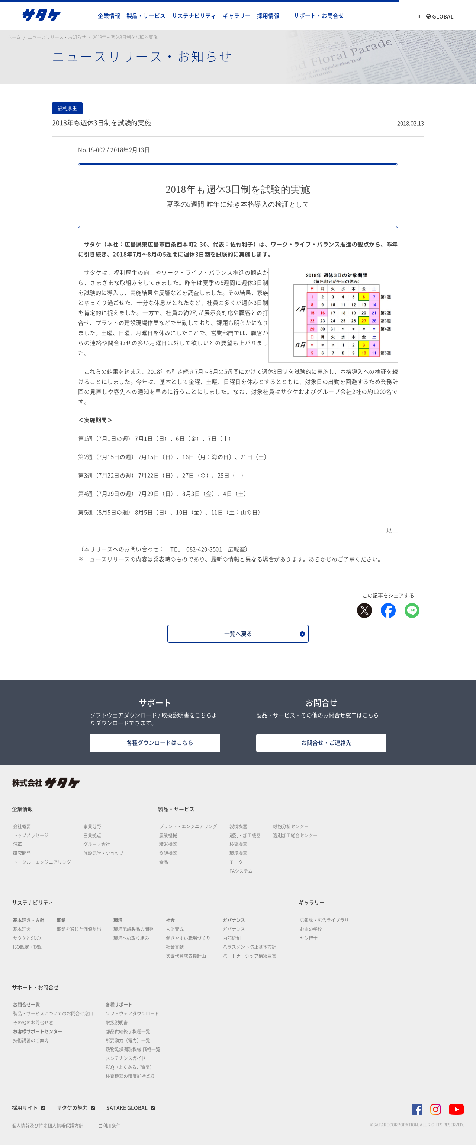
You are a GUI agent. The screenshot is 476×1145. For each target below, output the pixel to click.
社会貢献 (175, 947)
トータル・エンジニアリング (42, 862)
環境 (117, 920)
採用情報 (268, 16)
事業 (61, 920)
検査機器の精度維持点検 (130, 1076)
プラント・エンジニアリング (188, 826)
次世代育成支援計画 (186, 956)
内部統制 (232, 938)
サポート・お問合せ (319, 16)
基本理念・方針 (28, 920)
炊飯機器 (168, 853)
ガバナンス (234, 920)
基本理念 (22, 929)
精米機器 (168, 844)
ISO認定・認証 (27, 947)
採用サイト (25, 1107)
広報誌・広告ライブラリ (324, 920)
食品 (163, 862)
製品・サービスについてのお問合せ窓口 (53, 1013)
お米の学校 (311, 929)
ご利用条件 (109, 1125)
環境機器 (238, 853)
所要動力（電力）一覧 (128, 1040)
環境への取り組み (131, 938)
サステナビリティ (194, 16)
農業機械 (168, 835)
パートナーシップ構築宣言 (249, 956)
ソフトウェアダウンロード (132, 1013)
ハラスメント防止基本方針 (249, 947)
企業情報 (109, 16)
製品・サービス (145, 16)
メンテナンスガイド (126, 1058)
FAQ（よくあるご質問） (130, 1067)
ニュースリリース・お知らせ (57, 37)
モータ (236, 862)
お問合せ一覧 (26, 1004)
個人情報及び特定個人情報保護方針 (47, 1125)
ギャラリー (237, 16)
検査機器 (238, 844)
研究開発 (22, 853)
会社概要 (22, 826)
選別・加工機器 (245, 835)
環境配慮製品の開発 (133, 929)
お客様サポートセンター (37, 1031)
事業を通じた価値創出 (79, 929)
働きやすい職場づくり (188, 938)
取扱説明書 (117, 1022)
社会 (170, 920)
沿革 (17, 844)
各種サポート (119, 1004)
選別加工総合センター (295, 835)
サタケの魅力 (72, 1107)
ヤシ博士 (309, 938)
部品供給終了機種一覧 (128, 1031)
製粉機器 (238, 826)
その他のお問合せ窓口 (35, 1022)
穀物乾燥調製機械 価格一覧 (133, 1049)
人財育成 (175, 929)
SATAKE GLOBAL (127, 1107)
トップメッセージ (31, 835)
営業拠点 (92, 835)
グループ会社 (96, 844)
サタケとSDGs (27, 938)
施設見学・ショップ (103, 853)
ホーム (14, 37)
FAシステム (241, 871)
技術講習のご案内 (31, 1040)
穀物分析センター (291, 826)
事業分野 (92, 826)
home (87, 16)
